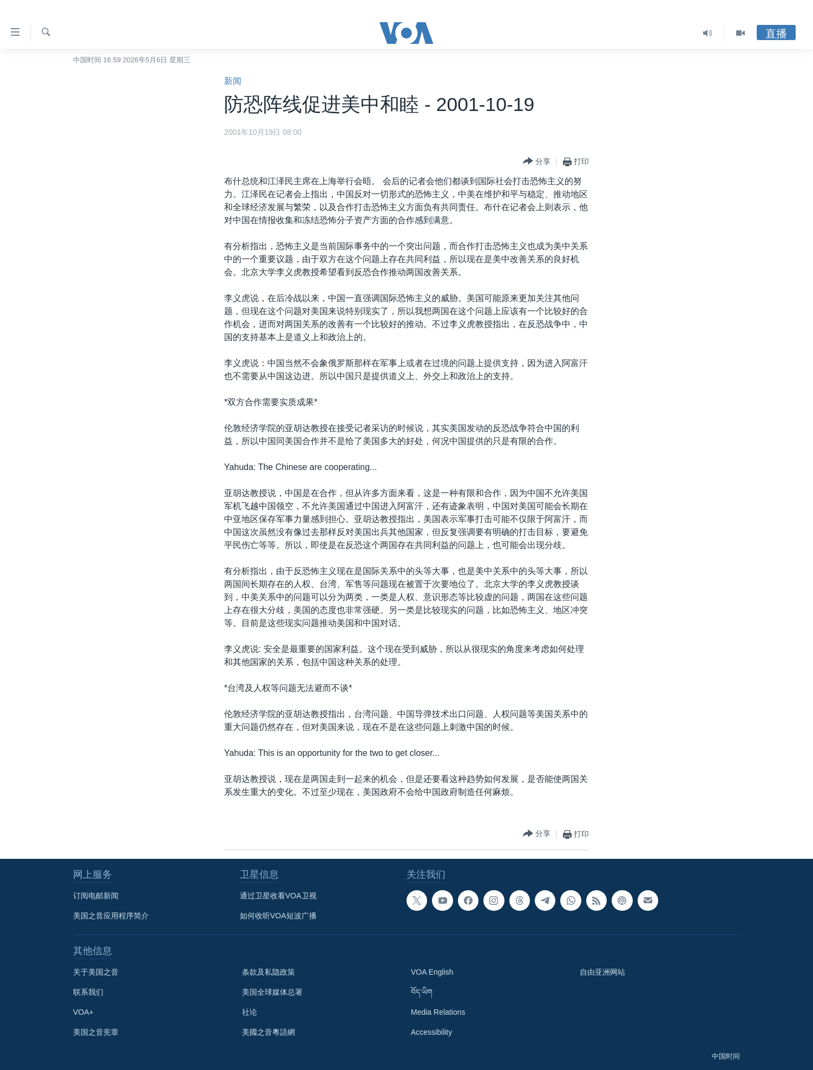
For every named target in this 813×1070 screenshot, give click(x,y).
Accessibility (431, 1032)
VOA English (432, 972)
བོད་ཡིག (421, 992)
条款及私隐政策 (268, 972)
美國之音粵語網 (268, 1032)
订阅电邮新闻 (96, 895)
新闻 (232, 81)
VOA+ (83, 1012)
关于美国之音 (96, 972)
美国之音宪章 (96, 1032)
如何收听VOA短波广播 (278, 915)
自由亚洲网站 (602, 972)
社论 (249, 1012)
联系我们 (88, 992)
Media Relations (438, 1012)
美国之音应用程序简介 (111, 915)
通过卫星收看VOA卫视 (278, 895)
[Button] (536, 161)
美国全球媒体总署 (272, 992)
